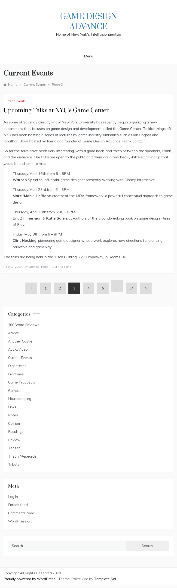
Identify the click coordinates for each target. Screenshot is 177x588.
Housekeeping (19, 398)
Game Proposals (21, 382)
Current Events (14, 101)
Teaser (14, 448)
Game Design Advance (88, 22)
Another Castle (20, 341)
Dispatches (17, 366)
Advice (13, 333)
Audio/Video (18, 349)
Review (14, 440)
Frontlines (16, 374)
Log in (13, 496)
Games (14, 390)
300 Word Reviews (23, 325)
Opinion (14, 423)
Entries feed (18, 505)
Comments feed (21, 513)
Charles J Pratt (38, 266)
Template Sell (105, 579)
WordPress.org (20, 521)
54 (131, 288)
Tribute (14, 464)
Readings (15, 431)
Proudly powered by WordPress (29, 579)
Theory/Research (22, 456)
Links (12, 407)
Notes (13, 415)
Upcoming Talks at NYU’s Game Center (56, 110)
